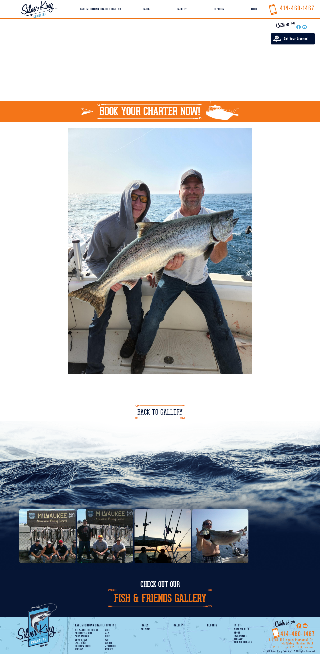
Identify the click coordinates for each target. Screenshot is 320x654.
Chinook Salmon (83, 633)
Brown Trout (81, 640)
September (110, 646)
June (107, 637)
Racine (93, 630)
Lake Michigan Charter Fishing (100, 9)
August (108, 643)
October (109, 649)
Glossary (239, 639)
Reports (219, 9)
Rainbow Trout (83, 646)
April (108, 630)
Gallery (182, 9)
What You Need (241, 629)
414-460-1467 (291, 8)
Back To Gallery (160, 412)
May (107, 633)
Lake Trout (80, 643)
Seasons (79, 649)
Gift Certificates (243, 642)
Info (254, 9)
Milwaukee (81, 630)
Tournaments (241, 636)
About (237, 633)
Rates (146, 9)
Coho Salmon (82, 637)
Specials (145, 629)
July (107, 640)
